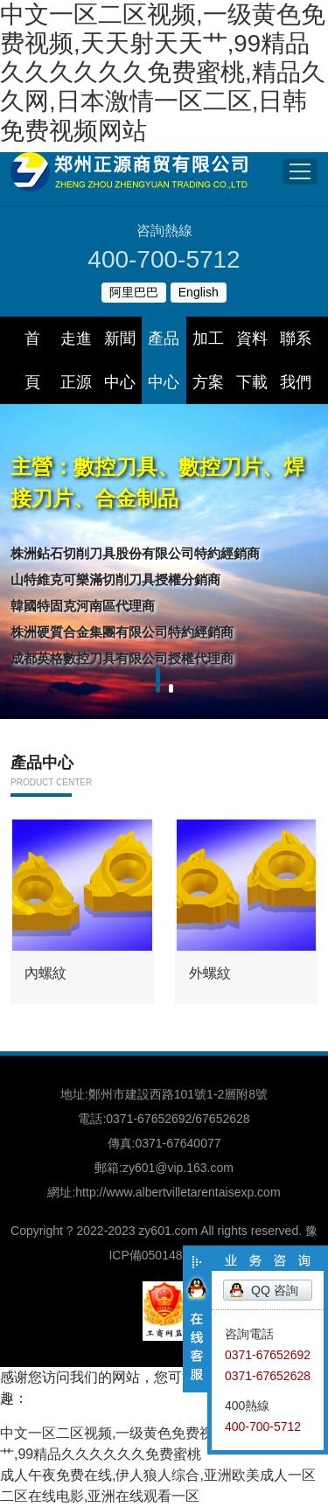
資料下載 (252, 360)
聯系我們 (295, 360)
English (198, 292)
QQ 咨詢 (274, 1290)
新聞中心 (120, 360)
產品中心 (163, 360)
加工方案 (208, 360)
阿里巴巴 (133, 292)
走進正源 (76, 360)
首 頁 (39, 360)
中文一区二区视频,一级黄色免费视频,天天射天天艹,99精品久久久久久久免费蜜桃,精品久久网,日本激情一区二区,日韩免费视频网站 (162, 72)
